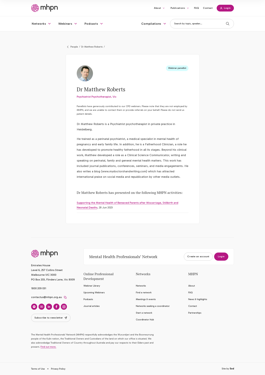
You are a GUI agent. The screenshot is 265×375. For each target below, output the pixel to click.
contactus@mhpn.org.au (46, 297)
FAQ (196, 8)
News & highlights (197, 299)
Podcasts (88, 299)
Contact (208, 8)
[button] (41, 23)
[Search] (228, 24)
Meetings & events (146, 299)
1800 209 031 (38, 288)
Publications (178, 8)
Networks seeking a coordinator (153, 306)
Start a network (144, 312)
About (157, 8)
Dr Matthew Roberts (92, 46)
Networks (141, 285)
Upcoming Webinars (94, 292)
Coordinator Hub (145, 319)
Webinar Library (91, 285)
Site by (228, 368)
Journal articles (91, 306)
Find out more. (48, 346)
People (74, 46)
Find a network (143, 292)
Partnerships (194, 312)
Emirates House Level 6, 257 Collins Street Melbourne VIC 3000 (47, 270)
